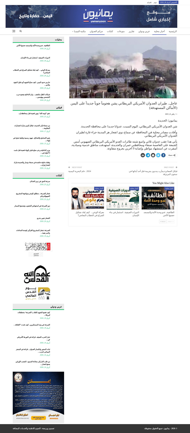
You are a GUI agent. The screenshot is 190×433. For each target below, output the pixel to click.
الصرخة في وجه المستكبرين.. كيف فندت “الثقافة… (31, 325)
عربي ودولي (144, 31)
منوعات (121, 31)
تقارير (131, 31)
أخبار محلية (159, 31)
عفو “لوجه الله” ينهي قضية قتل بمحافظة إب (34, 113)
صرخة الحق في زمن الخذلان (40, 181)
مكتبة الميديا (80, 31)
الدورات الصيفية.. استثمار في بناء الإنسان (35, 58)
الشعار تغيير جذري (43, 218)
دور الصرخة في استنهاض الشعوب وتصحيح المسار (32, 206)
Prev (170, 221)
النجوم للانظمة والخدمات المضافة (26, 428)
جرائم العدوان (96, 31)
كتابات (110, 31)
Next (163, 221)
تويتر (155, 2)
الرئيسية (173, 31)
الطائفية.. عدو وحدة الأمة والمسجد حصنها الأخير (33, 46)
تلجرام (149, 2)
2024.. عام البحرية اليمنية (79, 171)
